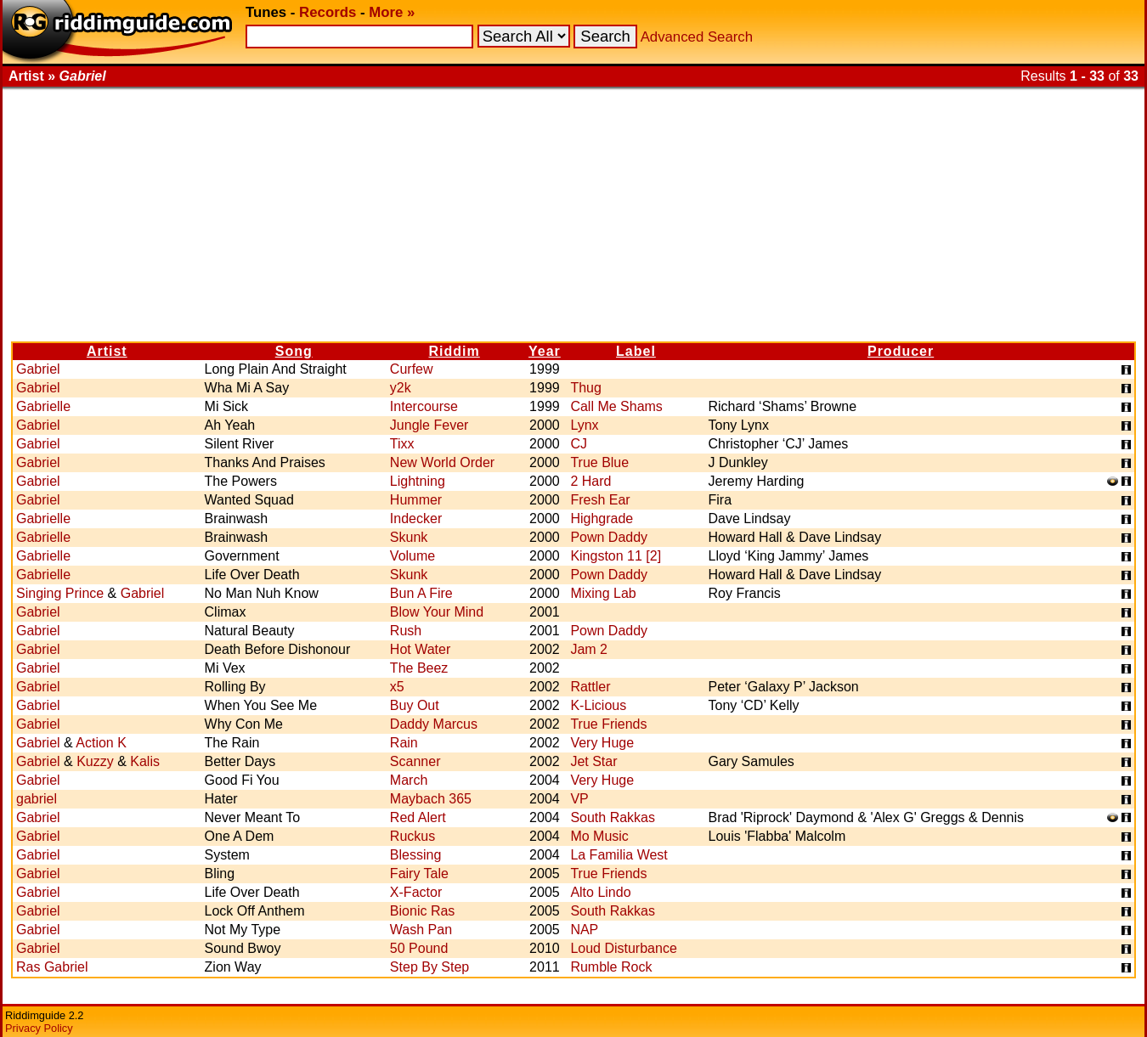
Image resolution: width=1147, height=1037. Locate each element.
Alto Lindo (600, 892)
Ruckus (412, 836)
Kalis (145, 761)
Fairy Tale (419, 873)
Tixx (402, 444)
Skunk (408, 537)
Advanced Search (697, 37)
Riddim (454, 351)
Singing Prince (60, 593)
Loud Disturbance (623, 948)
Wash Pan (421, 929)
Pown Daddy (608, 537)
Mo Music (599, 836)
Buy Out (414, 705)
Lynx (584, 425)
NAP (584, 929)
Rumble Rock (611, 967)
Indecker (416, 518)
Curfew (411, 369)
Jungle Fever (429, 425)
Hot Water (420, 649)
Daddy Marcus (433, 724)
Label (636, 351)
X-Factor (416, 892)
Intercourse (424, 406)
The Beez (419, 668)
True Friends (608, 724)
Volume (412, 556)
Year (544, 351)
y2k (400, 387)
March (408, 780)
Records (327, 12)
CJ (578, 444)
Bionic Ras (422, 911)
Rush (405, 630)
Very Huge (602, 742)
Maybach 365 (431, 799)
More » (392, 12)
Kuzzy (95, 761)
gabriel (36, 799)
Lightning (417, 481)
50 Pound (419, 948)
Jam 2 (588, 649)
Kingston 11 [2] (615, 556)
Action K (101, 742)
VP (579, 799)
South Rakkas (612, 817)
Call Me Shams (616, 406)
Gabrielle (43, 406)
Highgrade (601, 518)
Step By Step (429, 967)
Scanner (415, 761)
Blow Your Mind (436, 612)
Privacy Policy (39, 1028)
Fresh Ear (600, 500)
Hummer (416, 500)
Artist (107, 351)
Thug (585, 387)
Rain (404, 742)
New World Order (442, 462)
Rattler (590, 686)
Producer (900, 351)
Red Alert (418, 817)
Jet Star (593, 761)
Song (294, 351)
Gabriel (38, 369)
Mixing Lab (603, 593)
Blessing (415, 855)
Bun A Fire (421, 593)
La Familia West (618, 855)
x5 (397, 686)
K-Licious (598, 705)
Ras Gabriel (52, 967)
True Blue (599, 462)
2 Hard (590, 481)
